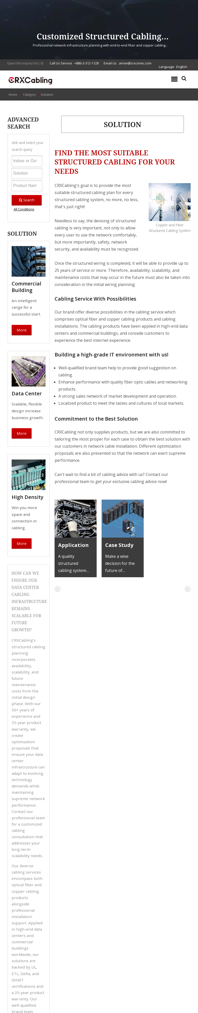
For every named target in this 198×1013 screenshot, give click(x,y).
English (181, 66)
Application (73, 545)
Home (13, 94)
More (22, 329)
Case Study (119, 545)
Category (29, 94)
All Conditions (24, 209)
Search (26, 200)
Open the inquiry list (22, 63)
